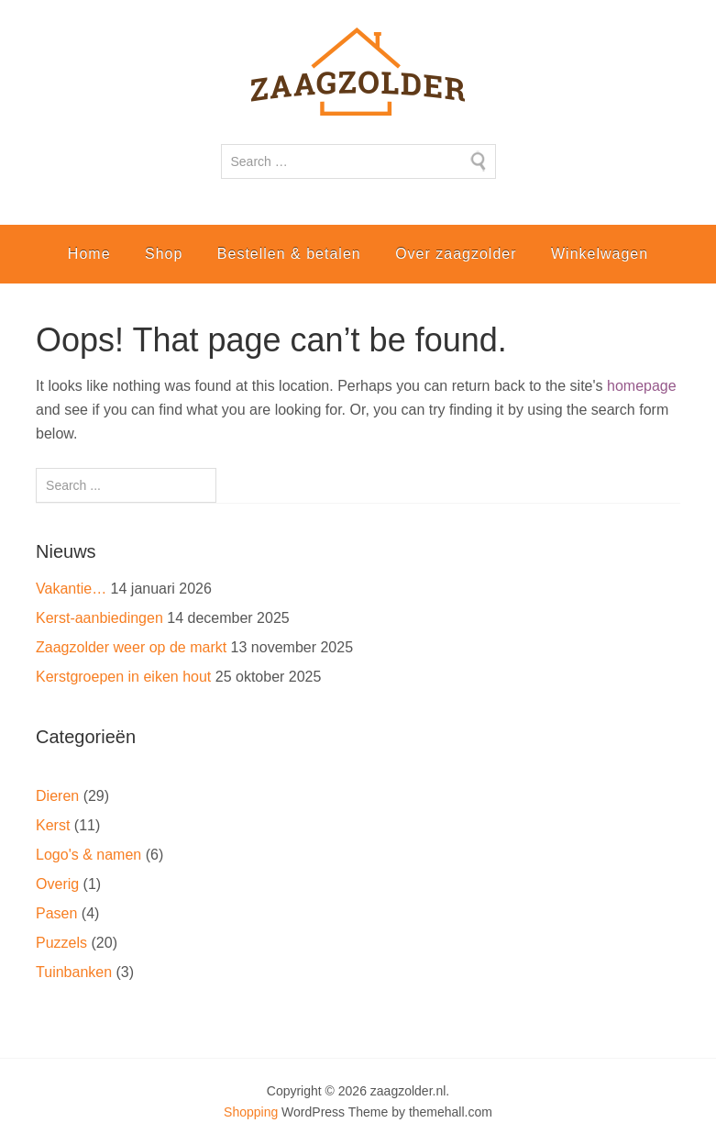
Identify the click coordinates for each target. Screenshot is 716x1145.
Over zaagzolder (455, 253)
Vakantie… (71, 588)
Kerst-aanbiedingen (99, 618)
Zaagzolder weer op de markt (131, 647)
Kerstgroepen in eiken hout (123, 676)
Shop (163, 253)
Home (89, 253)
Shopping (251, 1112)
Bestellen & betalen (289, 253)
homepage (642, 386)
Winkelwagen (599, 253)
